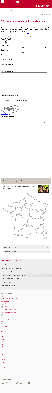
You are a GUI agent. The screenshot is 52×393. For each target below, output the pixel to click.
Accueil (4, 265)
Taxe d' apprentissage (8, 285)
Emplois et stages (23, 11)
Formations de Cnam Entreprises (12, 268)
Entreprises (13, 11)
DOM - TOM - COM (10, 247)
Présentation (4, 11)
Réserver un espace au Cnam (10, 278)
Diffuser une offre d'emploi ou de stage (13, 275)
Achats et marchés (7, 282)
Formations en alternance (9, 272)
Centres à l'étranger (10, 251)
